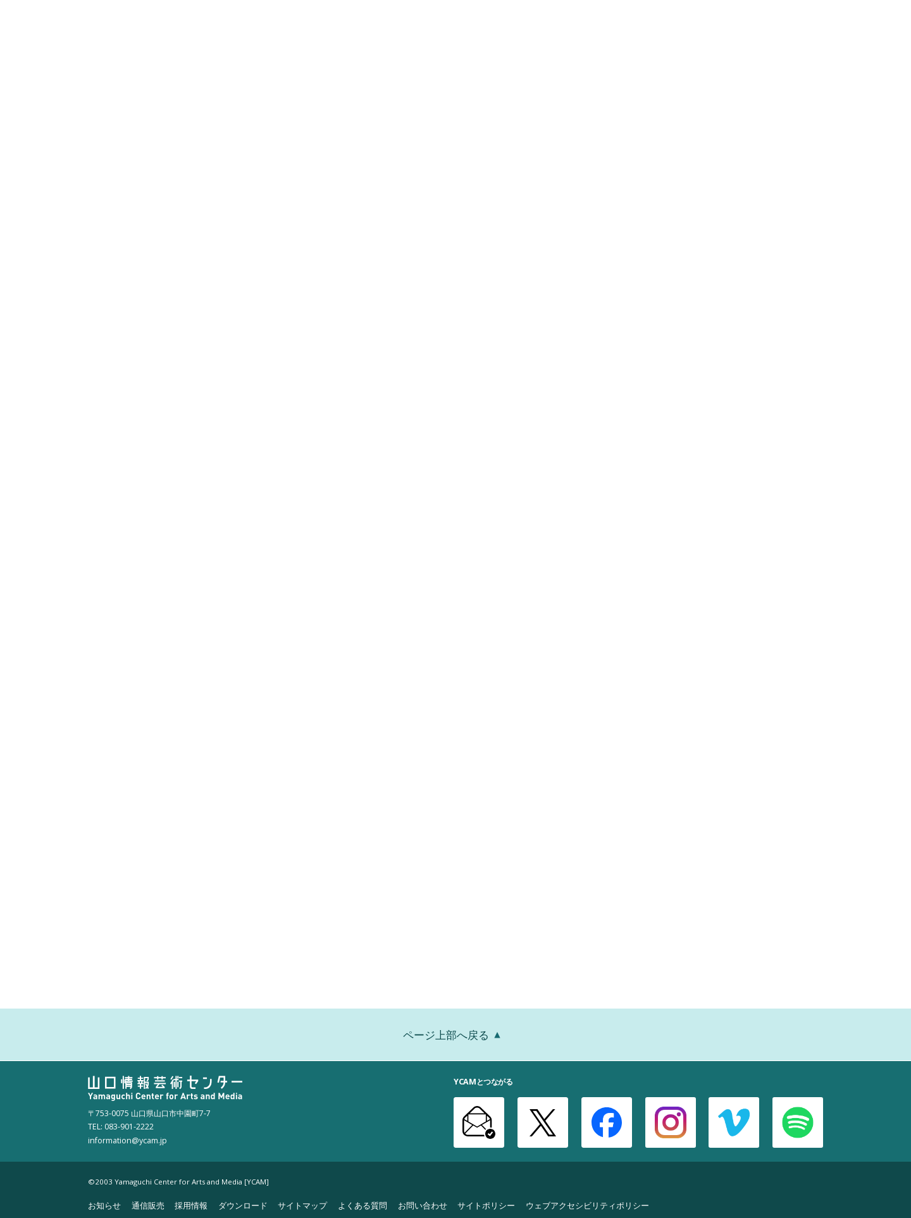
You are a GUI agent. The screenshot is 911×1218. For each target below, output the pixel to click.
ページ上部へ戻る (455, 1035)
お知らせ (104, 1205)
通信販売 (148, 1205)
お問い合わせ (422, 1205)
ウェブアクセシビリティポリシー (587, 1205)
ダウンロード (243, 1205)
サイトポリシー (486, 1205)
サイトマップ (302, 1205)
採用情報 (191, 1205)
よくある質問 (362, 1205)
